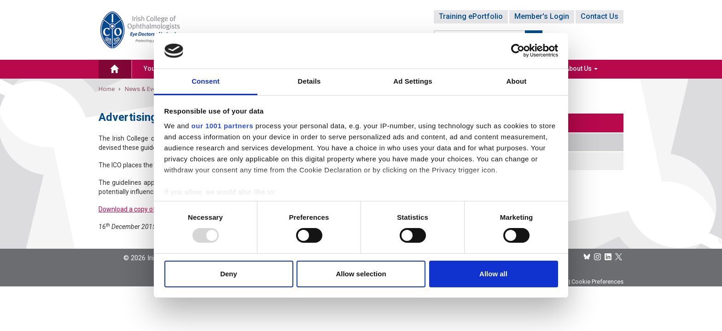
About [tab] (517, 81)
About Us (581, 68)
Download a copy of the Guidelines (148, 209)
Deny (228, 274)
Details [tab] (309, 81)
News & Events (144, 89)
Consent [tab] (206, 81)
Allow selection (361, 274)
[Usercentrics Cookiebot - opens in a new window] (517, 50)
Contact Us (599, 16)
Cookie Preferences (597, 281)
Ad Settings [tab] (412, 81)
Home (107, 89)
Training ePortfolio (471, 16)
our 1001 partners (222, 126)
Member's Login (541, 16)
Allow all (493, 274)
